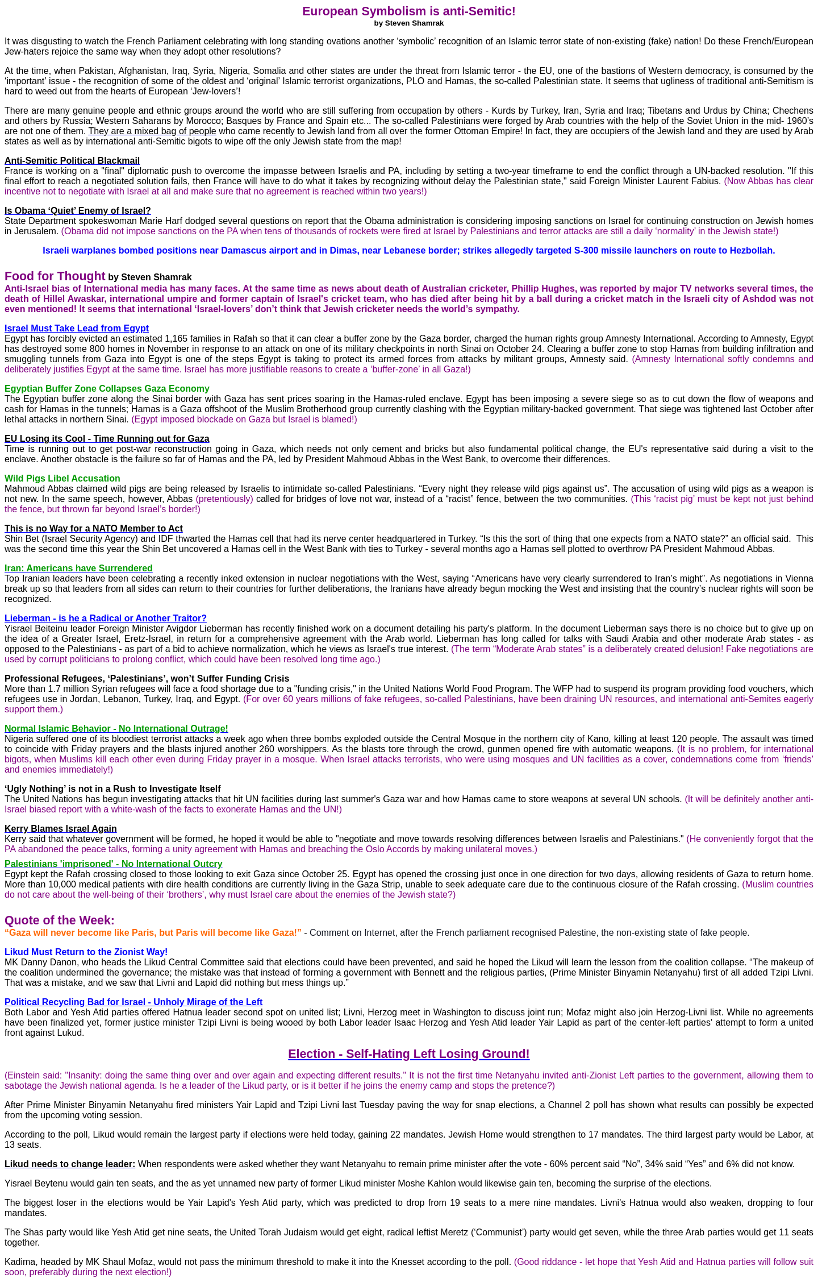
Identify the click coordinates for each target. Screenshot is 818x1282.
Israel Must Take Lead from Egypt (77, 328)
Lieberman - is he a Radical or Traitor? (106, 618)
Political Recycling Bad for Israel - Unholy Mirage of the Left (133, 1002)
